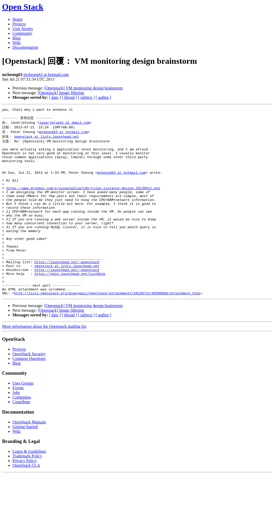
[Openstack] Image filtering (61, 93)
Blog (16, 38)
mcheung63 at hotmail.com (46, 74)
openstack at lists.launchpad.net (46, 139)
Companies (21, 430)
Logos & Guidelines (29, 485)
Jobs (16, 426)
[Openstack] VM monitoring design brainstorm (83, 88)
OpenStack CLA (26, 499)
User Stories (22, 28)
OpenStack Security (29, 387)
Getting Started (25, 460)
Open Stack (22, 6)
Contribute (21, 435)
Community (22, 33)
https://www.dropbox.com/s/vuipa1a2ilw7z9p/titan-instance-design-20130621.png (83, 200)
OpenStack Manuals (29, 455)
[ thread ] (69, 97)
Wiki (16, 42)
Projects (19, 24)
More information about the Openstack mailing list (44, 360)
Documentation (25, 47)
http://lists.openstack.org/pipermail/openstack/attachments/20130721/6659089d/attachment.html (107, 326)
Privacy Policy (24, 494)
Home (17, 19)
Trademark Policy (27, 489)
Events (18, 421)
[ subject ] (86, 97)
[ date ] (55, 97)
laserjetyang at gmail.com (64, 124)
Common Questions (29, 392)
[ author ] (103, 97)
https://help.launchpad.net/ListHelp (70, 303)
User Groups (22, 416)
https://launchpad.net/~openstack (67, 289)
